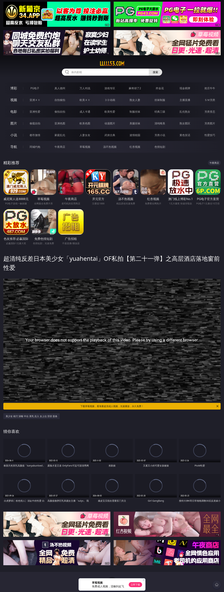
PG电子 (34, 88)
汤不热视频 (110, 147)
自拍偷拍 (59, 100)
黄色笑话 (185, 135)
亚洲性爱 (35, 111)
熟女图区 (185, 123)
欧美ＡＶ (85, 100)
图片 (13, 123)
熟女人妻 (135, 100)
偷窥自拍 (35, 123)
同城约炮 (35, 147)
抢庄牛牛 (209, 88)
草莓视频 (85, 147)
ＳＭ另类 (209, 100)
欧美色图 (85, 123)
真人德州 (59, 88)
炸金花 (160, 88)
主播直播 (185, 100)
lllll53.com (112, 63)
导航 (13, 146)
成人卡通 (85, 111)
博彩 (13, 88)
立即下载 (135, 584)
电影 (13, 111)
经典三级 (159, 111)
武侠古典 (109, 135)
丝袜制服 (159, 100)
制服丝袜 (135, 111)
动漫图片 (109, 123)
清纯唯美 (159, 123)
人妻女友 (85, 135)
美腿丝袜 (135, 123)
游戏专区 (109, 88)
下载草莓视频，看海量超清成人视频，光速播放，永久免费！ (149, 406)
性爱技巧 (209, 135)
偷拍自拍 (59, 111)
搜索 (155, 72)
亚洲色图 (59, 123)
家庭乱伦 (59, 135)
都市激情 (35, 135)
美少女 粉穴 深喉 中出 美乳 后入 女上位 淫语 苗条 (31, 416)
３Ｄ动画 (109, 100)
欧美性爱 (109, 111)
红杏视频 (135, 147)
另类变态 (209, 111)
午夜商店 (59, 147)
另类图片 (209, 123)
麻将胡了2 (135, 88)
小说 (13, 135)
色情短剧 (159, 147)
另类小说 (159, 135)
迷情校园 (135, 135)
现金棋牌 (185, 88)
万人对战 (85, 88)
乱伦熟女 (185, 111)
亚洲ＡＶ (35, 100)
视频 (13, 100)
